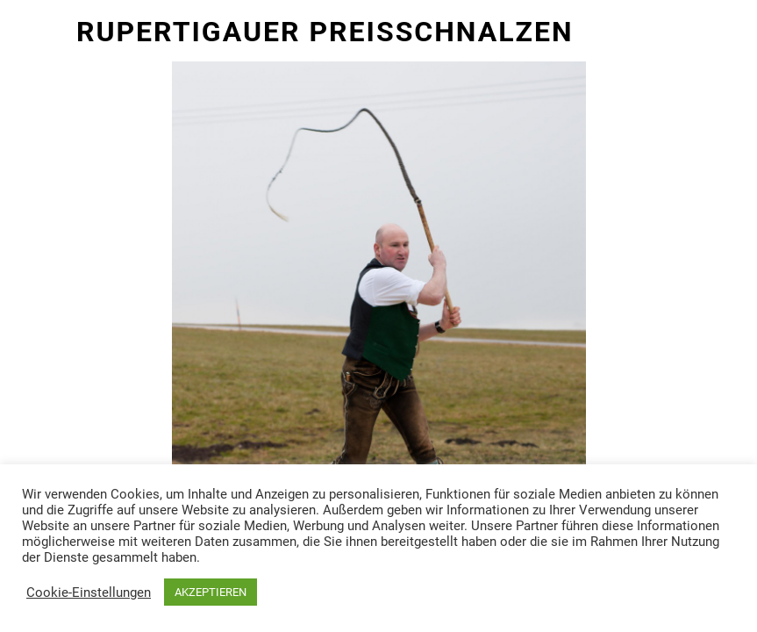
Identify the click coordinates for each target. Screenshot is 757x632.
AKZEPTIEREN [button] (210, 592)
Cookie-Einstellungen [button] (88, 592)
